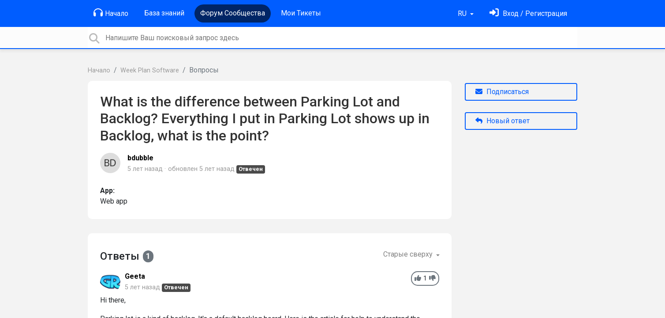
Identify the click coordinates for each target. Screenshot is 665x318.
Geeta (135, 276)
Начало (110, 13)
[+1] (418, 278)
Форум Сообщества (232, 13)
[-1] (432, 278)
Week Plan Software (149, 70)
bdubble (140, 158)
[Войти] (528, 13)
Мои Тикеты (301, 13)
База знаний (164, 13)
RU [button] (463, 13)
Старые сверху (408, 254)
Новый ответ (502, 121)
